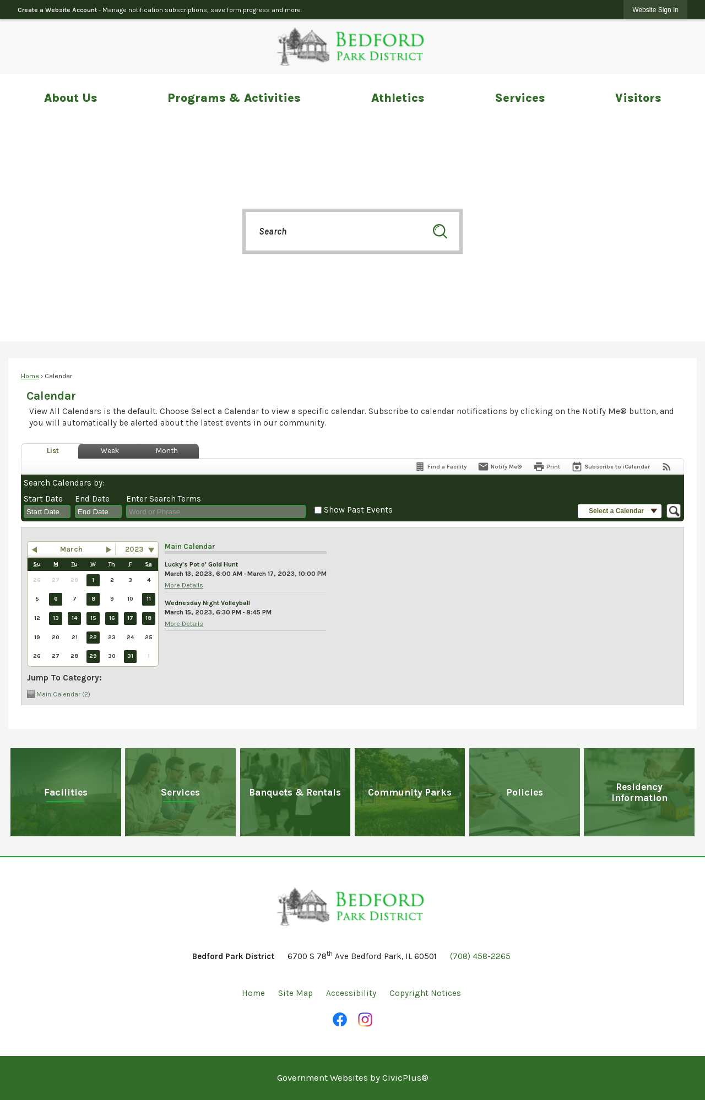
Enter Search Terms (163, 499)
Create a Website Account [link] (57, 10)
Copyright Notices (425, 993)
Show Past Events (358, 510)
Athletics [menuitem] (397, 98)
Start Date (43, 499)
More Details (184, 585)
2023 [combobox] (134, 549)
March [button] (71, 549)
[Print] (546, 466)
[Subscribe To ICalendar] (610, 466)
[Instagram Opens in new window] (365, 1019)
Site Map (295, 993)
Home (30, 376)
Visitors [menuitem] (638, 98)
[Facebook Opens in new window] (340, 1019)
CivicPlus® (405, 1077)
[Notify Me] (500, 466)
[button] (440, 231)
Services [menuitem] (520, 98)
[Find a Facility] (440, 466)
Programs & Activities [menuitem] (233, 98)
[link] (655, 9)
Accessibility (351, 993)
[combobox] (47, 511)
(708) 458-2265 (480, 956)
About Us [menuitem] (70, 98)
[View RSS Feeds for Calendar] (667, 466)
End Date (92, 499)
